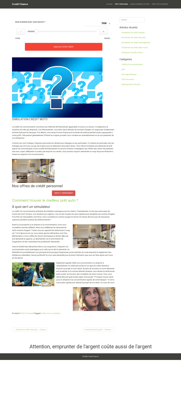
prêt (123, 69)
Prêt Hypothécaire (160, 4)
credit (43, 313)
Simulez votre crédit (63, 47)
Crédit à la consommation (132, 64)
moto (49, 313)
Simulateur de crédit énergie (133, 32)
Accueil (109, 4)
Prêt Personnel (121, 4)
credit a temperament (63, 193)
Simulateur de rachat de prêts (133, 37)
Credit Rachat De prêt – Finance (98, 330)
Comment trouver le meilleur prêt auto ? (45, 200)
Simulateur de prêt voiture (132, 52)
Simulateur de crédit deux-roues (134, 47)
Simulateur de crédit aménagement (135, 42)
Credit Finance (20, 4)
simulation (56, 313)
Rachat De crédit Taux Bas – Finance (31, 330)
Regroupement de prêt (140, 4)
